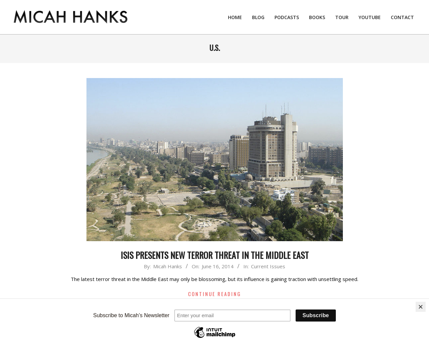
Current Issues (268, 266)
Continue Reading (214, 293)
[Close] (421, 307)
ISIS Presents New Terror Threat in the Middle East (215, 255)
